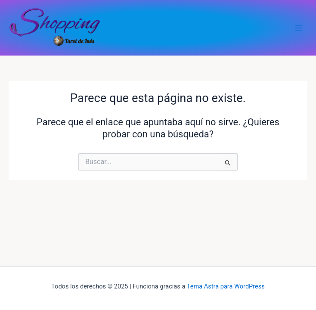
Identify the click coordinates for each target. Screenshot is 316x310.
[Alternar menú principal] (298, 27)
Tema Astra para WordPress (226, 286)
